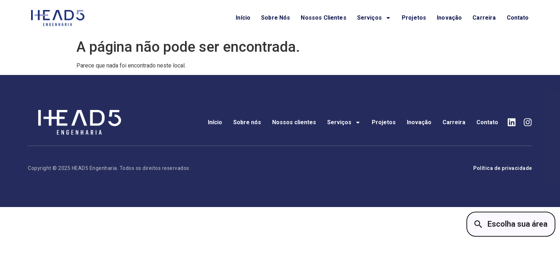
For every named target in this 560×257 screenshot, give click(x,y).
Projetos (414, 17)
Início (243, 17)
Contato (518, 17)
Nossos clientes (323, 17)
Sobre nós (275, 17)
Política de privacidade (502, 168)
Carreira (484, 17)
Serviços (374, 18)
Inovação (449, 17)
